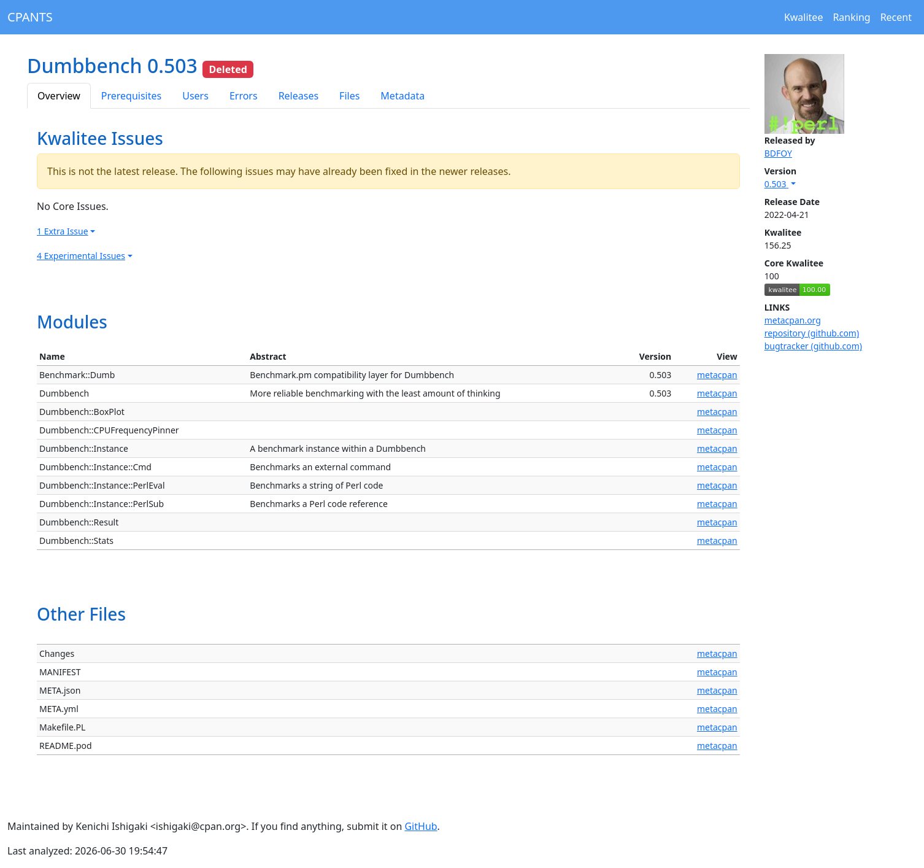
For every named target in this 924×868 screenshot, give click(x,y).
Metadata (402, 96)
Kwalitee (803, 17)
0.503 (776, 184)
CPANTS (30, 17)
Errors (243, 96)
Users (195, 96)
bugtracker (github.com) (813, 346)
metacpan (717, 375)
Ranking (851, 17)
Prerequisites (131, 96)
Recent (896, 17)
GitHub (420, 826)
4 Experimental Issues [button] (81, 256)
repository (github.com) (812, 333)
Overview (58, 96)
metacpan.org (792, 320)
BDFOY (778, 153)
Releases (298, 96)
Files (349, 96)
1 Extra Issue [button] (62, 231)
